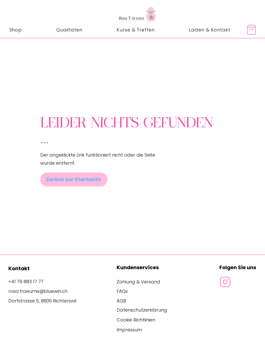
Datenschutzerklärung (142, 310)
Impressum (129, 330)
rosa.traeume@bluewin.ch (37, 291)
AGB (121, 301)
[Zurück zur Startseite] (74, 179)
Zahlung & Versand (138, 282)
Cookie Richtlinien (136, 320)
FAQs (122, 291)
